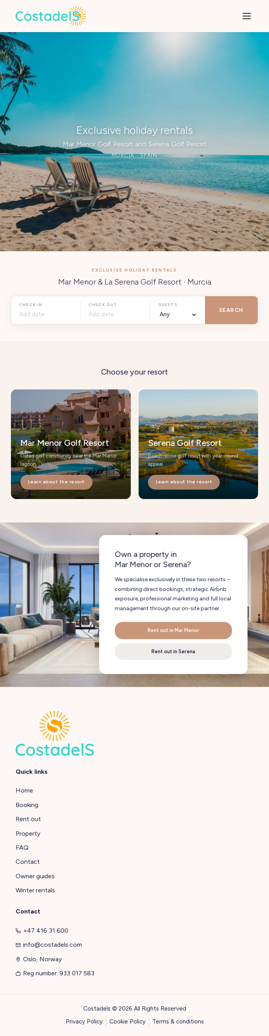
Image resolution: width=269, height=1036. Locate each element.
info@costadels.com (49, 944)
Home (24, 790)
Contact (28, 861)
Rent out (28, 819)
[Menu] (246, 16)
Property (28, 833)
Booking (27, 805)
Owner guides (35, 876)
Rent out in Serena (173, 651)
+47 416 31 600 (42, 930)
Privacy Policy (84, 1021)
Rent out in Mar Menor (173, 630)
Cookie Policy (127, 1021)
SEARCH (231, 310)
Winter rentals (35, 890)
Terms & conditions (178, 1021)
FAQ (22, 847)
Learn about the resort (56, 482)
